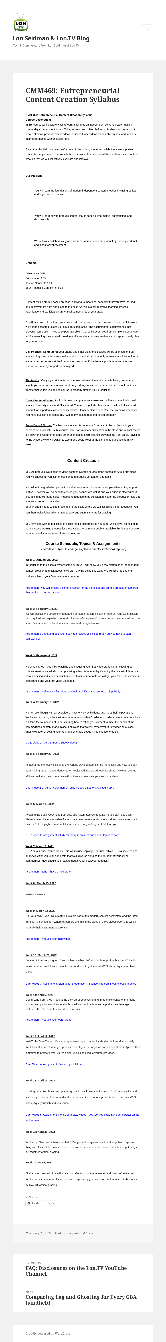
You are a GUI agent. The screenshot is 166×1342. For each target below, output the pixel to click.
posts (76, 1233)
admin (62, 1233)
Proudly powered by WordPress (48, 1333)
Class (89, 1233)
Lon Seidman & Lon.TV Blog (51, 38)
